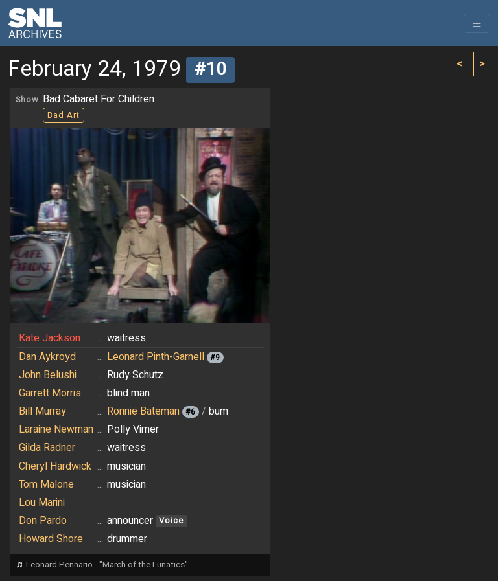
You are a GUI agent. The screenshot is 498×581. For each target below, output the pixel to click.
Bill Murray (42, 411)
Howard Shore (51, 539)
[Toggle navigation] (477, 23)
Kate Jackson (49, 338)
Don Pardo (43, 521)
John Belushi (48, 375)
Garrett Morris (50, 393)
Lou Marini (42, 502)
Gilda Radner (47, 447)
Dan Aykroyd (47, 357)
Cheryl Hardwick (55, 466)
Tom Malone (46, 484)
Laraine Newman (56, 429)
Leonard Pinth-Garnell (155, 357)
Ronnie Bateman (143, 411)
